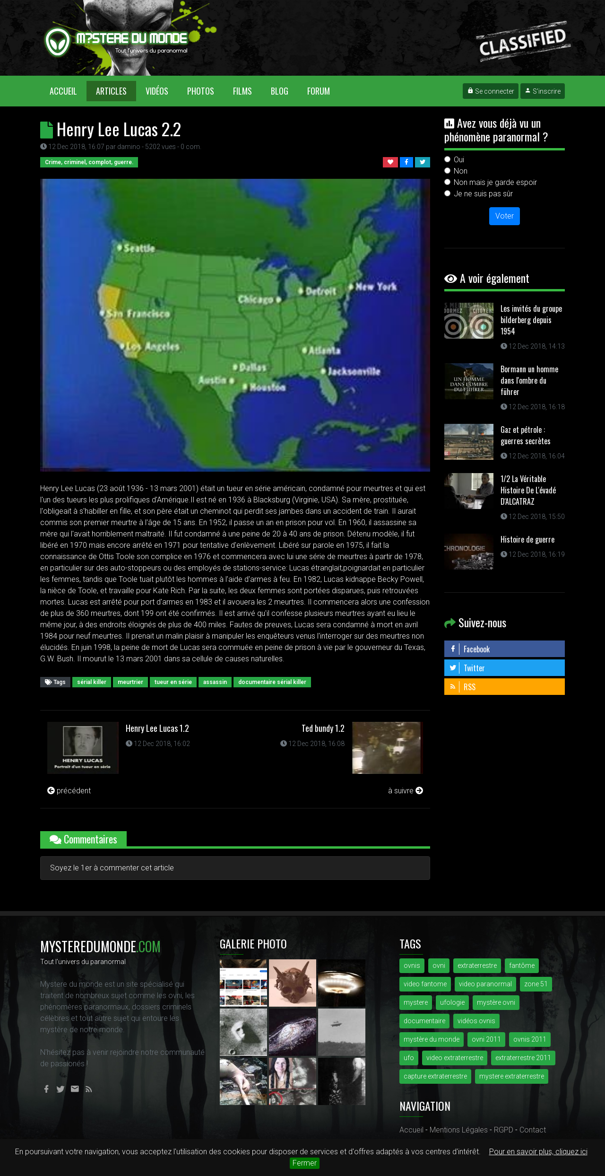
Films (242, 91)
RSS (462, 687)
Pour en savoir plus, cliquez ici (538, 1151)
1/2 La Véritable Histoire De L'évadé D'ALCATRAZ (528, 490)
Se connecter (490, 91)
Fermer (305, 1162)
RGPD (503, 1129)
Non (460, 171)
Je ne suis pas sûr (483, 193)
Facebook (469, 649)
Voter (504, 215)
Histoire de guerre (527, 539)
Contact (532, 1129)
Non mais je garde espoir (495, 182)
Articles (111, 91)
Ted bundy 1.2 (323, 728)
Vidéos (157, 91)
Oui (459, 159)
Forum (318, 91)
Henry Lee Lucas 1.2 (157, 728)
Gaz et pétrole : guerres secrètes (526, 435)
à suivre (405, 790)
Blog (279, 91)
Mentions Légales (459, 1129)
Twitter (467, 668)
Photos (200, 91)
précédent (69, 790)
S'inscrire (543, 91)
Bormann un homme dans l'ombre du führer (529, 380)
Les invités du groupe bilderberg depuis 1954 (531, 320)
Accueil (68, 90)
